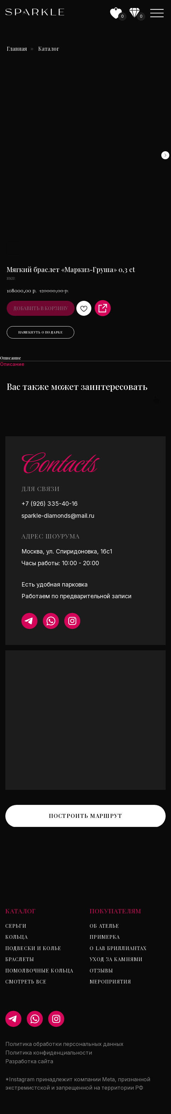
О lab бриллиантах (118, 948)
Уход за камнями (116, 959)
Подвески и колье (33, 948)
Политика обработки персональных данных (64, 1044)
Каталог (48, 48)
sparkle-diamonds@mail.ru (57, 515)
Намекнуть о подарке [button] (40, 332)
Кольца (16, 936)
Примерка (105, 936)
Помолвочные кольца (39, 970)
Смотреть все (26, 981)
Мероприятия (110, 981)
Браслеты (19, 959)
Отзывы (101, 970)
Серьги (15, 925)
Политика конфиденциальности (48, 1053)
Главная (17, 48)
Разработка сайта (29, 1061)
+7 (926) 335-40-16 (49, 503)
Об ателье (104, 925)
